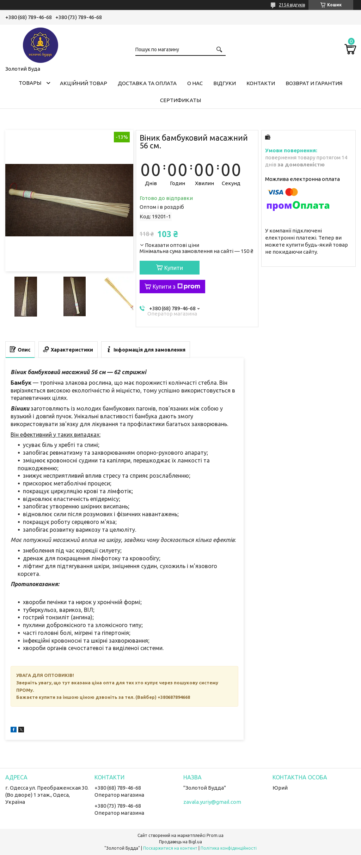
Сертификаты (180, 100)
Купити (173, 268)
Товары (30, 83)
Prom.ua (215, 835)
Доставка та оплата (147, 83)
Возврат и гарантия (314, 83)
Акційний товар (83, 83)
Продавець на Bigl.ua (180, 841)
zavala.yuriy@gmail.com (212, 802)
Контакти (260, 83)
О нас (195, 83)
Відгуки (224, 83)
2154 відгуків (292, 4)
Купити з (176, 286)
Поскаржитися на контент (170, 848)
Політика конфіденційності (229, 848)
